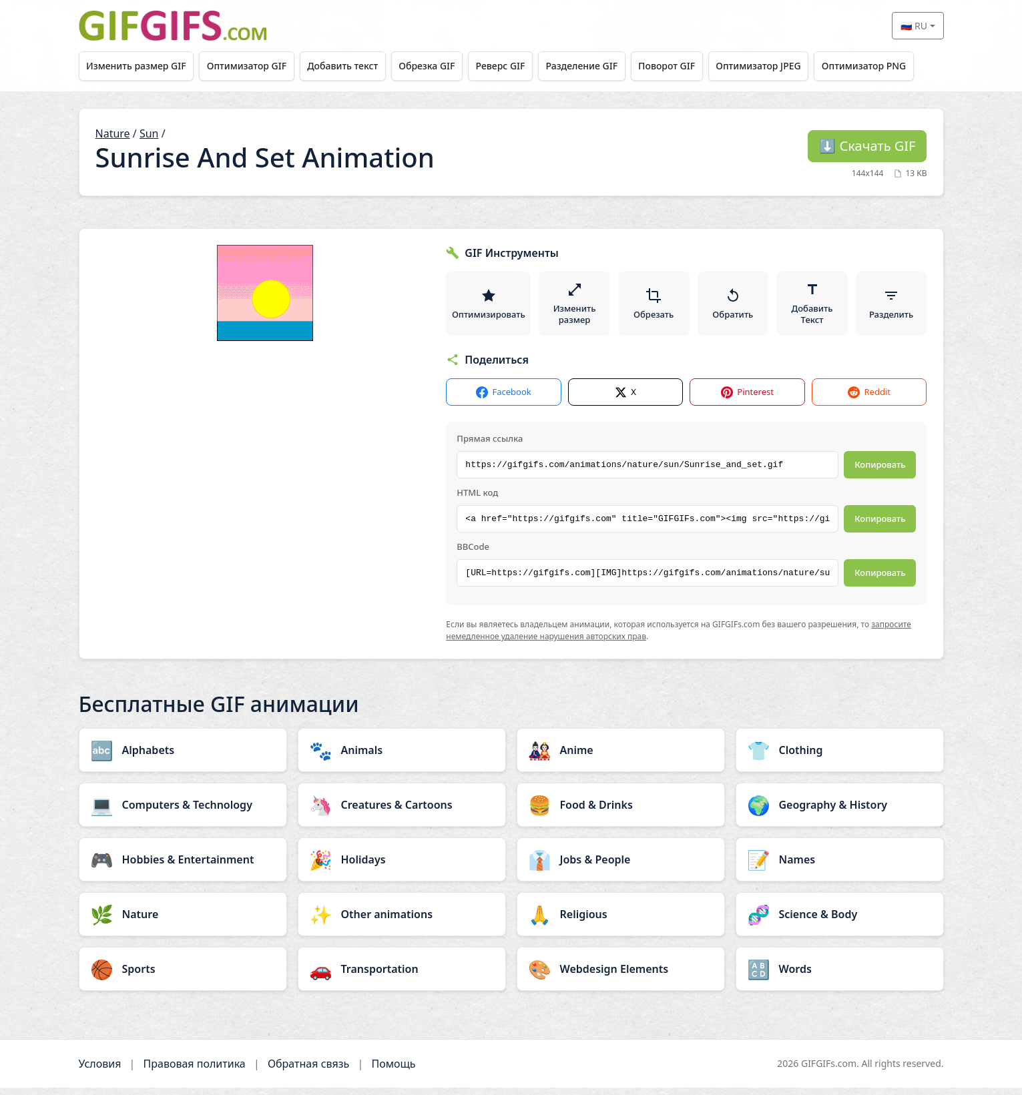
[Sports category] (182, 976)
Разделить (891, 307)
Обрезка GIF (437, 65)
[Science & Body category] (839, 921)
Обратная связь (308, 1071)
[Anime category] (620, 757)
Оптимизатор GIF (250, 65)
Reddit (869, 399)
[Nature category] (182, 921)
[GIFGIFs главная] (173, 26)
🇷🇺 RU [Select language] (914, 25)
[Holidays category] (401, 866)
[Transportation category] (401, 976)
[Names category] (839, 866)
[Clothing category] (839, 757)
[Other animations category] (401, 921)
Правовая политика (195, 1071)
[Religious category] (620, 921)
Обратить (734, 307)
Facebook (503, 399)
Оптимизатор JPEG (781, 65)
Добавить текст (350, 65)
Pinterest (747, 399)
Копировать (879, 472)
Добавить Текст (812, 307)
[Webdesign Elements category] (620, 976)
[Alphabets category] (182, 757)
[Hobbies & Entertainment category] (182, 866)
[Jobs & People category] (620, 866)
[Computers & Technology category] (182, 812)
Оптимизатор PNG (889, 65)
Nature (112, 133)
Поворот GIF (686, 65)
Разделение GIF (598, 65)
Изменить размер (576, 307)
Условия (100, 1071)
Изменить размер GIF (137, 65)
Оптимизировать (489, 307)
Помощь (393, 1071)
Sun (149, 133)
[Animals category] (401, 757)
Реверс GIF (514, 65)
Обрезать (655, 307)
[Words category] (839, 976)
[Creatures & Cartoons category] (401, 812)
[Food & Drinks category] (620, 812)
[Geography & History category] (839, 812)
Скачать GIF (867, 146)
